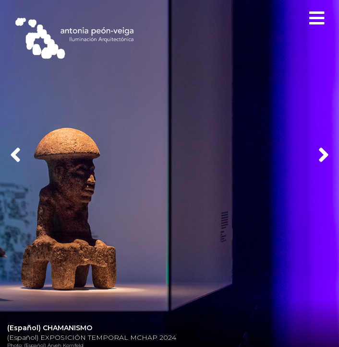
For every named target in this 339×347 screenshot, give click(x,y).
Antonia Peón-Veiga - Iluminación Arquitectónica (79, 38)
